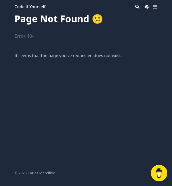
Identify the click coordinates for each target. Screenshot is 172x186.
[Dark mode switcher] (147, 7)
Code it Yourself (30, 7)
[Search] (137, 7)
